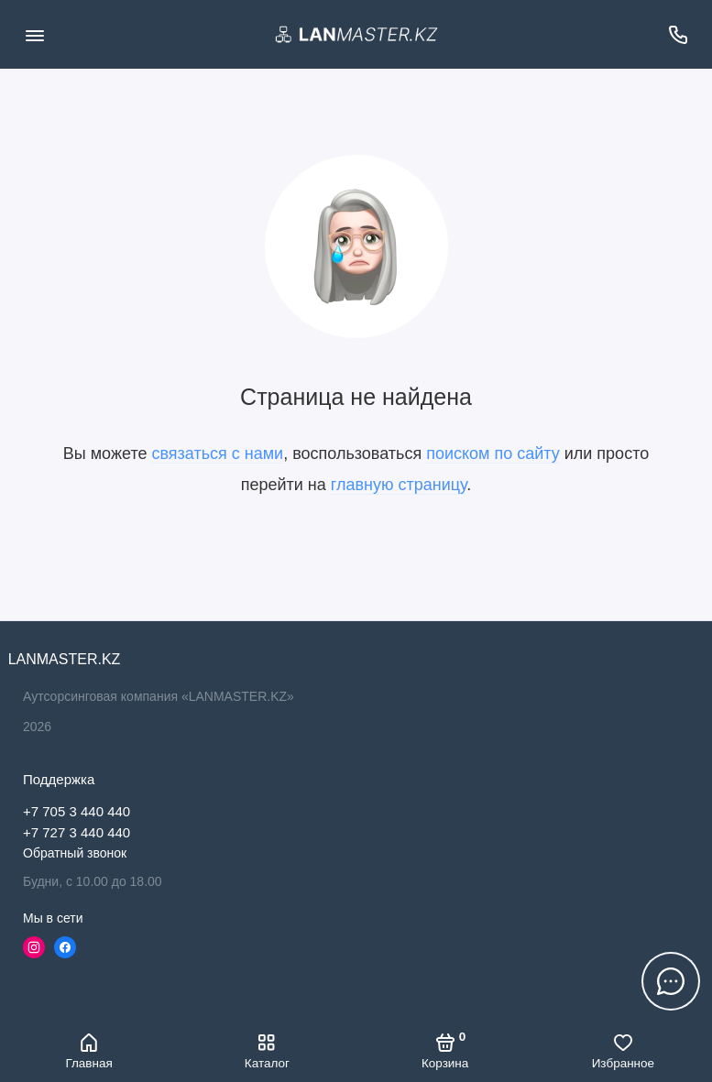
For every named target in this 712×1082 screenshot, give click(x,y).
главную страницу (398, 484)
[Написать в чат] (670, 981)
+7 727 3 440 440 (76, 832)
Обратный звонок (74, 853)
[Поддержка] (677, 34)
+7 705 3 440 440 (76, 811)
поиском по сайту (493, 453)
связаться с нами (217, 453)
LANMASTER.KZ (64, 659)
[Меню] (34, 34)
